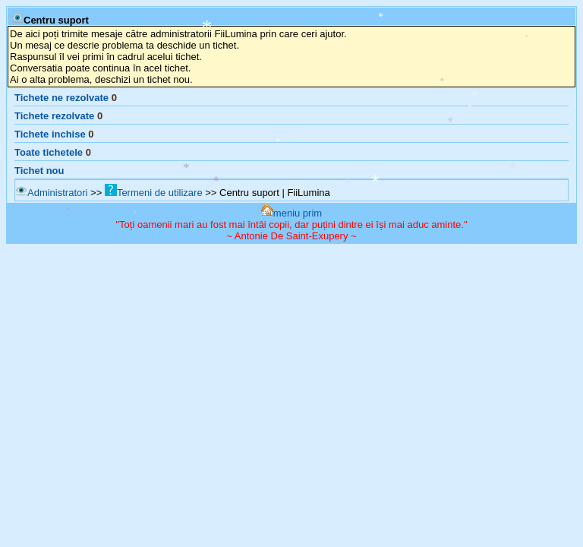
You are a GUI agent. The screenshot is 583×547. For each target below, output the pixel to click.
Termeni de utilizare (154, 192)
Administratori (51, 192)
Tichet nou (39, 170)
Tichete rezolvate (54, 116)
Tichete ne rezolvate (61, 97)
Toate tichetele (48, 152)
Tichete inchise (50, 134)
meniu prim (291, 213)
